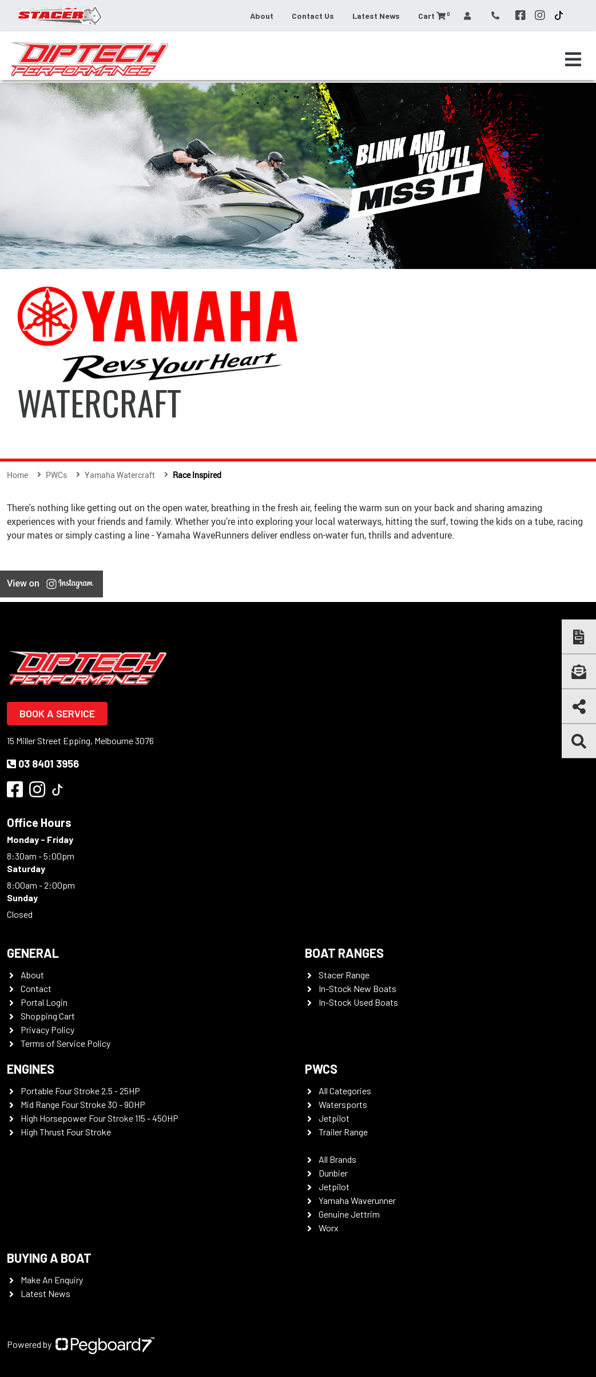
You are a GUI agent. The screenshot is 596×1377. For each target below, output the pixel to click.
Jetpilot (334, 1118)
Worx (329, 1227)
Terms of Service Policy (65, 1043)
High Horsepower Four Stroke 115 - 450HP (99, 1118)
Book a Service (57, 713)
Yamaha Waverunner (357, 1200)
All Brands (337, 1159)
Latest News (376, 16)
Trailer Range (343, 1131)
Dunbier (333, 1172)
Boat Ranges (344, 952)
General (33, 952)
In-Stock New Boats (357, 988)
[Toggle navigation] (573, 59)
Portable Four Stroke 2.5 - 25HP (80, 1090)
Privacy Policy (47, 1029)
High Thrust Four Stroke (66, 1131)
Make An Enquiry (52, 1279)
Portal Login (44, 1002)
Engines (30, 1068)
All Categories (345, 1090)
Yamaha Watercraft (120, 474)
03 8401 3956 (43, 763)
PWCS (321, 1068)
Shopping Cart (48, 1015)
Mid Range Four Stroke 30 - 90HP (83, 1104)
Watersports (343, 1104)
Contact (36, 988)
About (261, 16)
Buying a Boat (49, 1257)
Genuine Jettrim (349, 1214)
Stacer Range (344, 974)
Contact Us (313, 16)
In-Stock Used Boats (358, 1002)
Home (17, 474)
